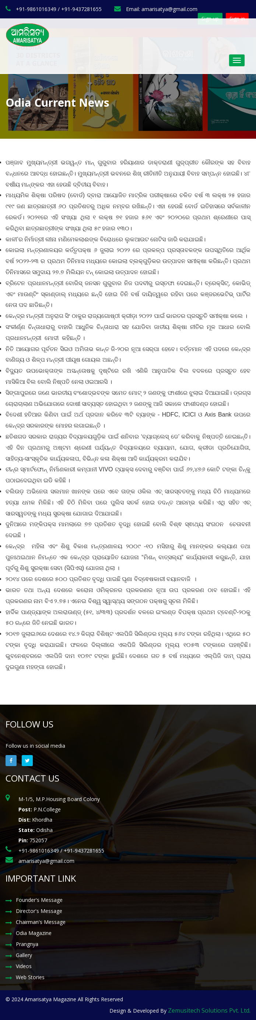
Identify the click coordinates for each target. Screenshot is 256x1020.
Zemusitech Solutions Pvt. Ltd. (209, 1010)
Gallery (24, 955)
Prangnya (27, 944)
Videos (24, 966)
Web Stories (30, 977)
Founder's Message (39, 899)
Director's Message (39, 910)
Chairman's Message (41, 921)
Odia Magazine (34, 932)
